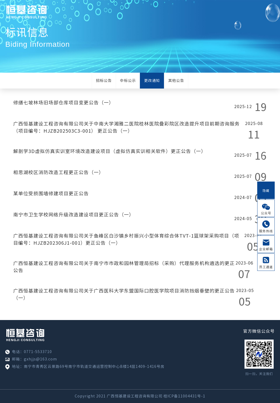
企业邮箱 (266, 249)
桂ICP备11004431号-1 (184, 396)
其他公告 (176, 80)
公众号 (266, 213)
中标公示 (128, 80)
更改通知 (152, 80)
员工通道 (266, 266)
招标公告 (104, 80)
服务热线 (266, 231)
